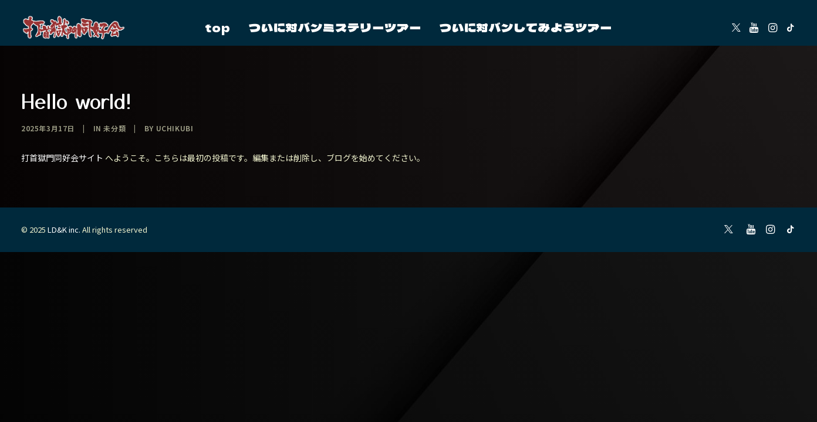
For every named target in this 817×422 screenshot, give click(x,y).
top (218, 27)
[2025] (74, 27)
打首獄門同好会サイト (62, 158)
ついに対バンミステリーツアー (335, 27)
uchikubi (175, 128)
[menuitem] (218, 27)
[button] (736, 27)
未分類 (114, 128)
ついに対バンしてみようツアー (526, 27)
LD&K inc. (64, 229)
